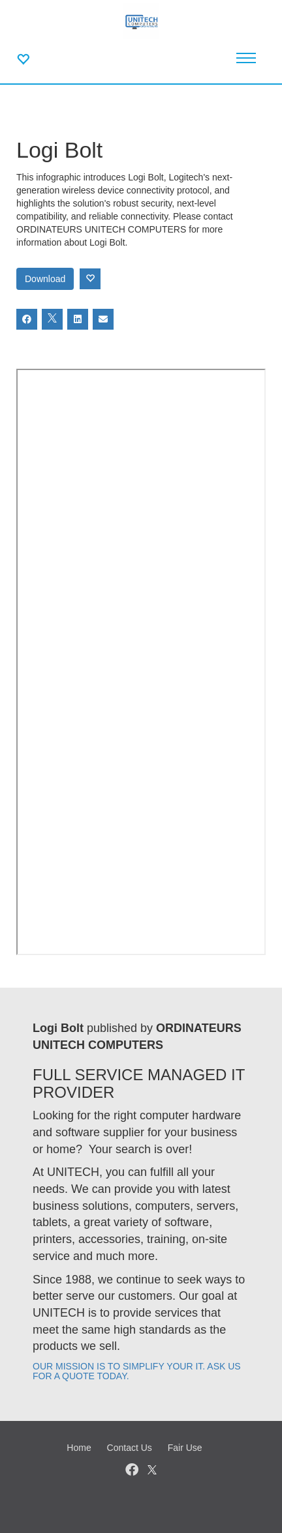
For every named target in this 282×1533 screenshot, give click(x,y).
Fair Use (185, 1447)
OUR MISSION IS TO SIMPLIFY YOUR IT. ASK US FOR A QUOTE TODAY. (137, 1371)
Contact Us (129, 1447)
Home (79, 1447)
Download (45, 279)
